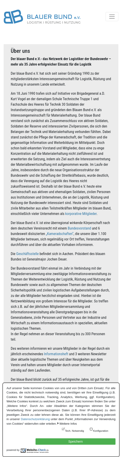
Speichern (75, 441)
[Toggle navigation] (112, 16)
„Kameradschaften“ (60, 234)
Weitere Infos (68, 423)
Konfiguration (100, 430)
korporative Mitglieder (81, 214)
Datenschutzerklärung (35, 419)
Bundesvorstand (79, 228)
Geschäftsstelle (27, 254)
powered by (13, 450)
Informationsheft (56, 354)
